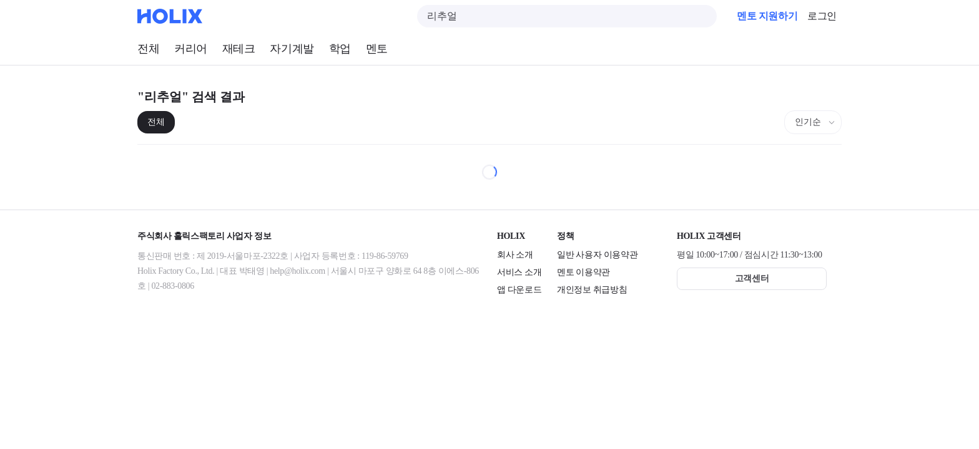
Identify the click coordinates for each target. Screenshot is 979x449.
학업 (340, 48)
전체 (148, 48)
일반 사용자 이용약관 (597, 254)
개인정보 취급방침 (592, 289)
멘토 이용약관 (583, 272)
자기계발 (291, 48)
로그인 (822, 16)
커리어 (190, 48)
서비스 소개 (519, 272)
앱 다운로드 (519, 289)
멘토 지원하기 (767, 16)
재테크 (238, 48)
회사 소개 (515, 254)
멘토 (377, 48)
